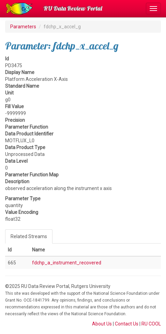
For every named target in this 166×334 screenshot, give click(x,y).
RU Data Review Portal (73, 8)
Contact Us (126, 323)
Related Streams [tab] (29, 236)
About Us (102, 323)
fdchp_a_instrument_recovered (66, 262)
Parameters (23, 26)
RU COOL (151, 323)
